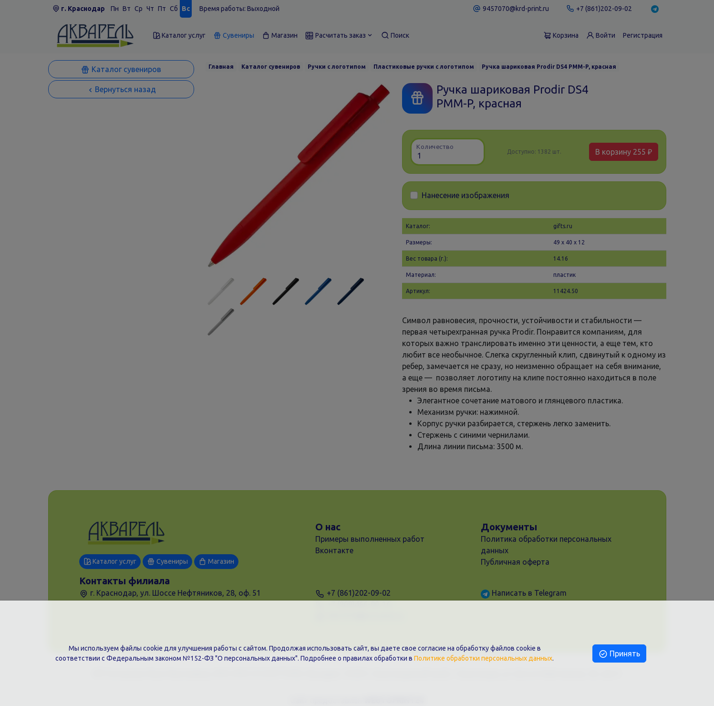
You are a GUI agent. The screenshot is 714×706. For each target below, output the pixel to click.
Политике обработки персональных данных (483, 658)
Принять (619, 653)
